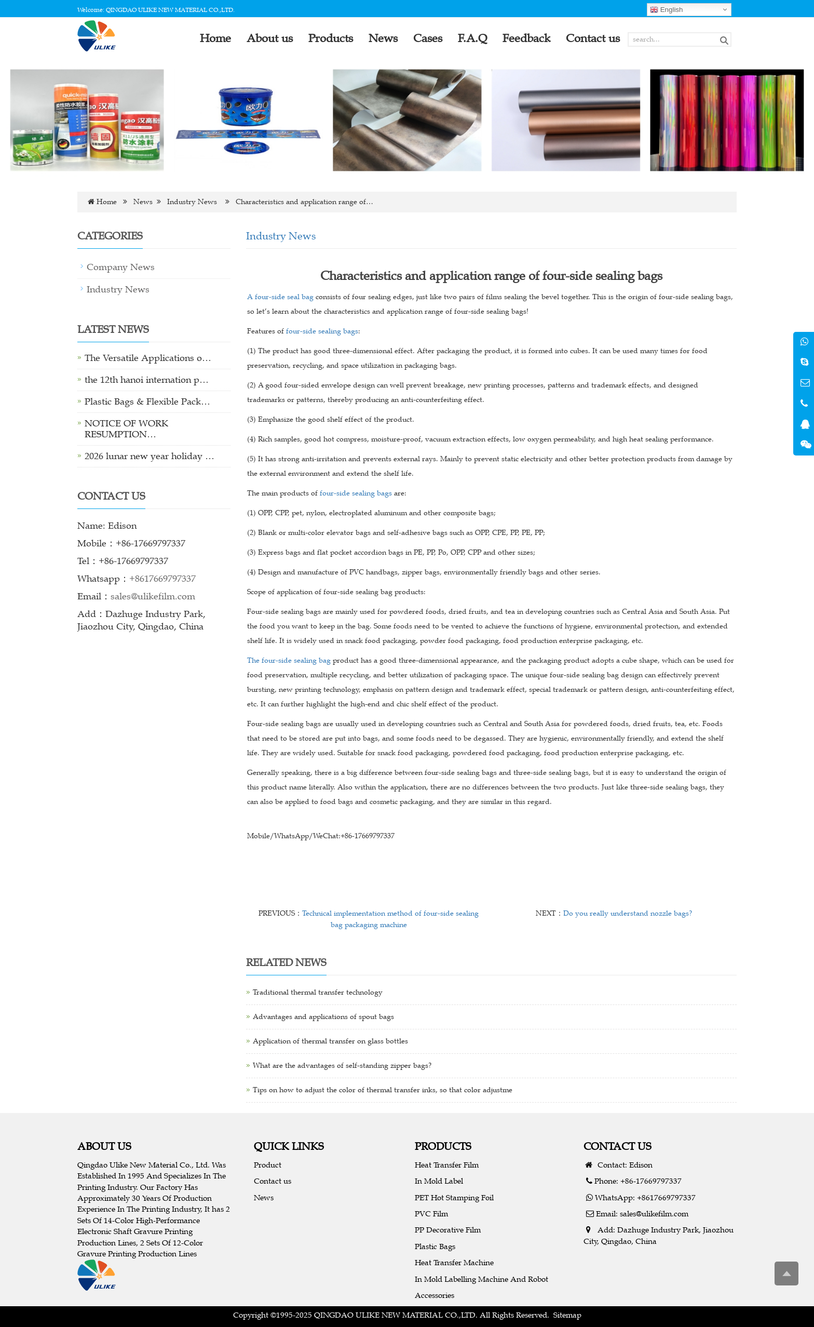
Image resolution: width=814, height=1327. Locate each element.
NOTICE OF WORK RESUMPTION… (126, 429)
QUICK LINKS (289, 1146)
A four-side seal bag (280, 296)
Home (107, 201)
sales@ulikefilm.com (153, 596)
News (143, 201)
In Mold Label (439, 1181)
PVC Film (431, 1213)
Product (267, 1165)
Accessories (434, 1295)
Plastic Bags (435, 1246)
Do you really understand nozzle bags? (627, 913)
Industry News (192, 201)
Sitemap (567, 1315)
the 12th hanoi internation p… (147, 379)
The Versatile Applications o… (148, 358)
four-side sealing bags (322, 331)
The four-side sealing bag (289, 660)
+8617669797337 (162, 578)
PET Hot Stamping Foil (454, 1197)
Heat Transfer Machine (454, 1262)
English (666, 10)
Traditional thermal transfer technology (318, 992)
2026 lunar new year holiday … (149, 456)
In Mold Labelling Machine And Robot (481, 1279)
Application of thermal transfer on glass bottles (330, 1041)
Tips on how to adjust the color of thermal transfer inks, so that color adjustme (382, 1089)
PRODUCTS (443, 1146)
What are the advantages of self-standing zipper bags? (342, 1065)
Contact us (272, 1181)
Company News (121, 267)
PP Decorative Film (448, 1230)
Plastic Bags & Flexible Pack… (147, 401)
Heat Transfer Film (447, 1165)
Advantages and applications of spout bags (323, 1016)
